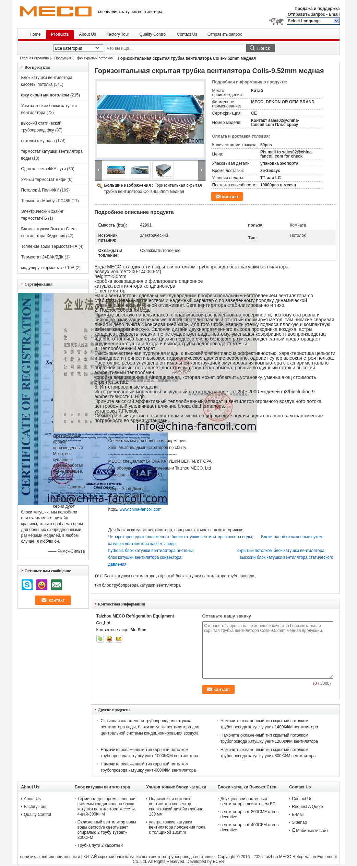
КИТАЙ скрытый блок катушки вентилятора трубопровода (138, 856)
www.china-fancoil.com (141, 509)
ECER (218, 861)
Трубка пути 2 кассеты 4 (100, 845)
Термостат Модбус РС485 (45, 200)
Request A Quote (307, 806)
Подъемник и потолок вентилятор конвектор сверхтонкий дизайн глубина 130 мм (176, 806)
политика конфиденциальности (50, 856)
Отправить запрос (307, 14)
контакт (230, 196)
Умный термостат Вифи (44, 179)
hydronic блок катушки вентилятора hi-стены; (173, 550)
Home (35, 34)
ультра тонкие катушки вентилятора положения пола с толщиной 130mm (177, 827)
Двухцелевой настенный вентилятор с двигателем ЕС (248, 801)
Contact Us (187, 34)
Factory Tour (117, 34)
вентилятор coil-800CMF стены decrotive (250, 814)
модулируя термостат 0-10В (48, 267)
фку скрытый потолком (95, 58)
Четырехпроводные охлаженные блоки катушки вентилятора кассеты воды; (184, 536)
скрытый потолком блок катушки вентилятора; (281, 550)
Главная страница (34, 58)
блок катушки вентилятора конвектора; (174, 557)
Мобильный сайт (310, 830)
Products (60, 34)
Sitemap (299, 822)
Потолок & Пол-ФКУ (40, 190)
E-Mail (298, 814)
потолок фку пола (38, 140)
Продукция (62, 58)
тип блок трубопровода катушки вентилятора (138, 585)
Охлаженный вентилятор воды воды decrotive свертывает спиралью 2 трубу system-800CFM (107, 830)
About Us (87, 34)
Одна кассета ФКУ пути (43, 168)
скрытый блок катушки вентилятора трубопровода (206, 576)
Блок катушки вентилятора (129, 576)
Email (334, 14)
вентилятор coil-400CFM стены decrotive (250, 827)
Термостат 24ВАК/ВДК (42, 257)
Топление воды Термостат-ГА (49, 246)
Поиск (263, 48)
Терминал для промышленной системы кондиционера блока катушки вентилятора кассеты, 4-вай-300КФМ (107, 806)
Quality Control (152, 34)
